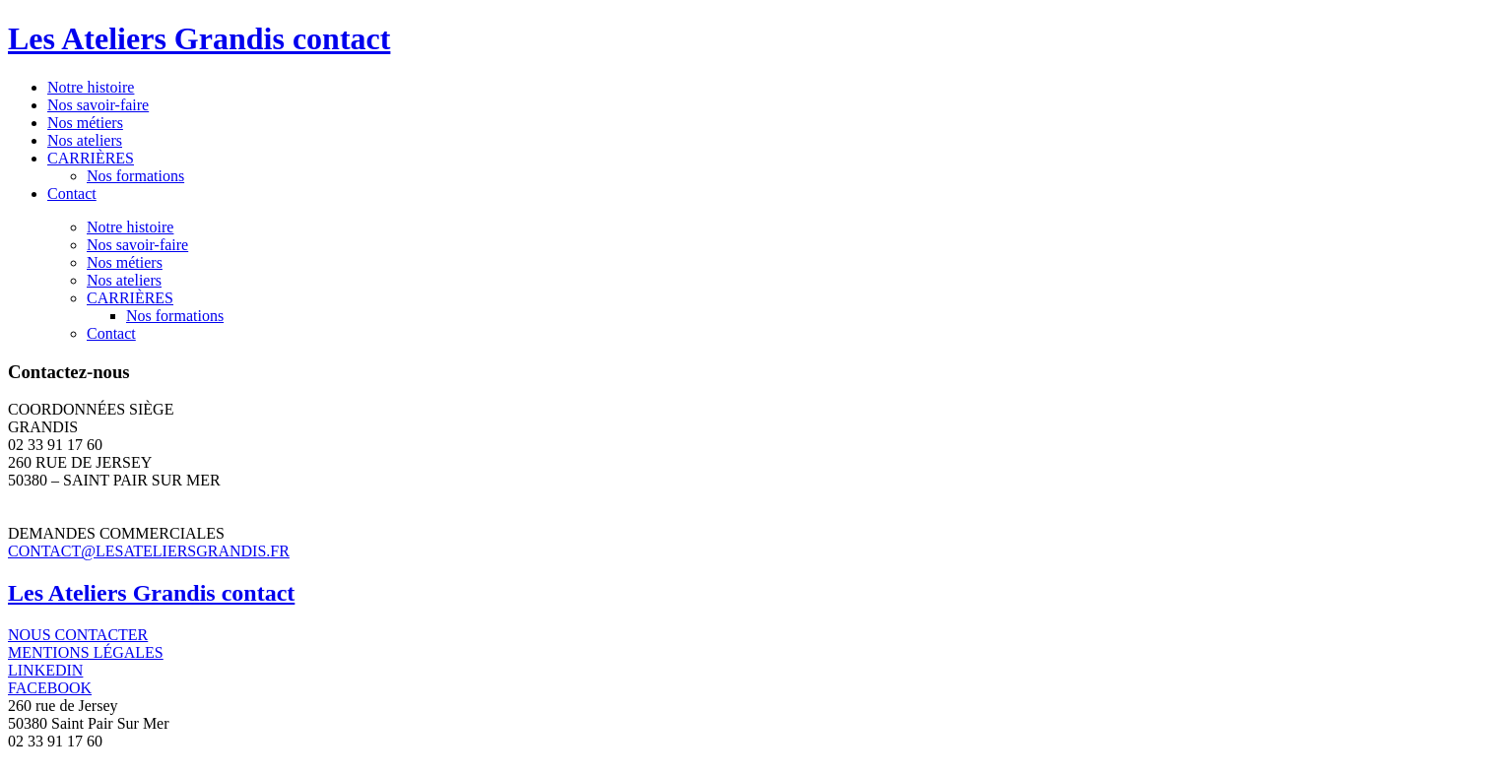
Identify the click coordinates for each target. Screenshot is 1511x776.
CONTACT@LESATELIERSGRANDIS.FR (149, 551)
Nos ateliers (84, 140)
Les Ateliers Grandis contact (199, 38)
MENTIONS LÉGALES (86, 652)
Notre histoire (90, 87)
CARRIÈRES (90, 158)
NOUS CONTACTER (78, 634)
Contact (72, 193)
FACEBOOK (50, 687)
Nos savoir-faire (98, 105)
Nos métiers (85, 122)
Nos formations (135, 175)
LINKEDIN (45, 670)
